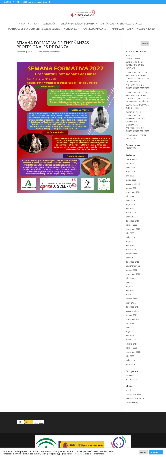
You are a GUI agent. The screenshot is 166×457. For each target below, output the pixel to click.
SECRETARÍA (49, 24)
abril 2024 (130, 208)
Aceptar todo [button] (156, 452)
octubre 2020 (131, 348)
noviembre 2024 (133, 184)
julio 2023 (130, 233)
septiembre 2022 (133, 274)
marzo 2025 (131, 180)
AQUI (82, 453)
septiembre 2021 (133, 319)
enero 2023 (130, 257)
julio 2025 (130, 163)
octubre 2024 (131, 188)
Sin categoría (56, 51)
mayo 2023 (130, 241)
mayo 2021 (130, 331)
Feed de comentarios (135, 398)
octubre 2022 (131, 270)
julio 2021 (130, 323)
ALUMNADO (118, 29)
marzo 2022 (131, 294)
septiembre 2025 (133, 159)
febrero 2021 (131, 344)
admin (22, 51)
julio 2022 (130, 278)
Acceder (129, 390)
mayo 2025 (130, 171)
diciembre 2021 (132, 307)
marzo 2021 (131, 339)
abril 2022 (130, 290)
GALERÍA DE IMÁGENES (94, 29)
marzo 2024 (131, 212)
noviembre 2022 (133, 266)
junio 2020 (130, 360)
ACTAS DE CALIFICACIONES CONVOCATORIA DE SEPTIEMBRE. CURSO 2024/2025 (135, 61)
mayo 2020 (130, 364)
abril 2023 (130, 245)
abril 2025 (130, 175)
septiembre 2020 (133, 352)
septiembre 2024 (133, 192)
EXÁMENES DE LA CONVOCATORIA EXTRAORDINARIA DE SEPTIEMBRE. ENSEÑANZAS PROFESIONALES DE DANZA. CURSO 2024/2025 (137, 121)
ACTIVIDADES (70, 29)
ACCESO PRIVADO (146, 29)
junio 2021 (130, 327)
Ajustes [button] (143, 452)
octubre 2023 (131, 225)
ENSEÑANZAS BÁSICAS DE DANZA (77, 24)
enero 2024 (130, 216)
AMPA (130, 29)
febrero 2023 (131, 253)
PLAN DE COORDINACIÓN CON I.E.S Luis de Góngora (34, 29)
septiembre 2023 (133, 229)
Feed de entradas (133, 394)
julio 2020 (130, 356)
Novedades (44, 51)
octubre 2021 (131, 315)
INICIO (21, 24)
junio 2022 (130, 282)
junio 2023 (130, 237)
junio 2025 (130, 167)
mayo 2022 (130, 286)
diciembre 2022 (132, 262)
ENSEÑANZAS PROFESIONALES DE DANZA (121, 24)
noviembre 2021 (133, 311)
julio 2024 (130, 196)
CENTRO (32, 24)
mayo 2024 (130, 204)
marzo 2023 (131, 249)
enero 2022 (130, 303)
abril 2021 (130, 335)
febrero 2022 (131, 298)
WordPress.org (132, 402)
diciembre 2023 (132, 221)
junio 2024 (130, 200)
